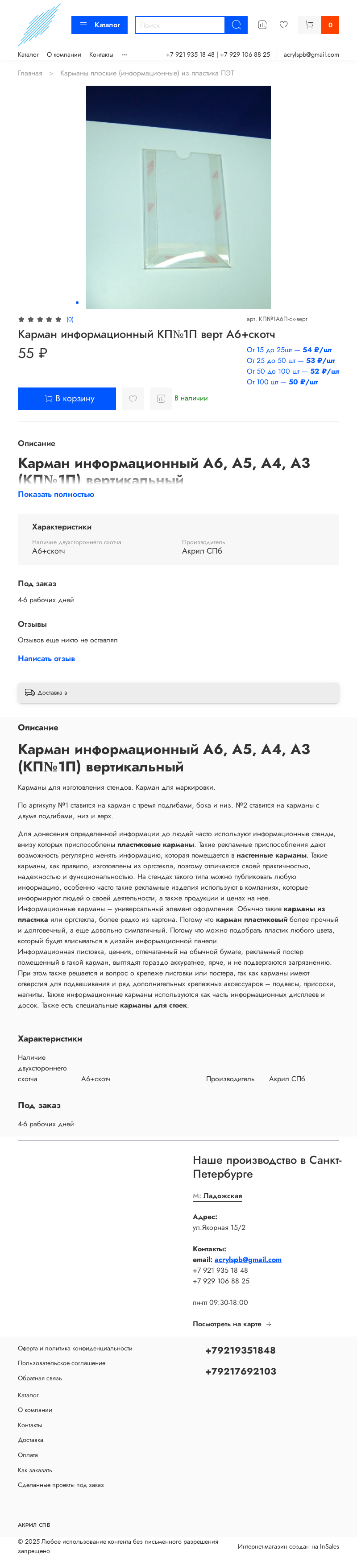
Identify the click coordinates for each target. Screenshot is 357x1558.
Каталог (99, 25)
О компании (64, 54)
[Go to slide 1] (77, 302)
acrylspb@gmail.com (311, 54)
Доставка (30, 1439)
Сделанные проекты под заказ (61, 1484)
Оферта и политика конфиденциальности (75, 1348)
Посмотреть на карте (232, 1324)
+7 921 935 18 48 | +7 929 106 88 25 (218, 54)
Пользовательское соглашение (61, 1362)
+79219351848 (240, 1350)
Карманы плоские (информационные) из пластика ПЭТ (147, 73)
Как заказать (35, 1470)
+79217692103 (240, 1371)
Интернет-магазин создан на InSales (288, 1546)
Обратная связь (40, 1378)
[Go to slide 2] (83, 302)
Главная (30, 73)
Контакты (101, 54)
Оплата (28, 1454)
